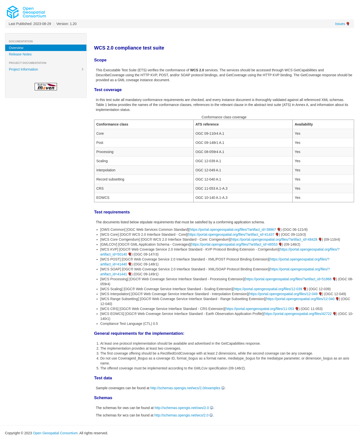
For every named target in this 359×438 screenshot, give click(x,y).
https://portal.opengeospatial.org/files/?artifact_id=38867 (233, 230)
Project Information (46, 69)
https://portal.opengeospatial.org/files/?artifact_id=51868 (288, 279)
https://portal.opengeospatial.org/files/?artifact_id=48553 (234, 244)
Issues (340, 24)
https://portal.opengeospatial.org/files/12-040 (300, 299)
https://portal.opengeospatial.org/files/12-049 (283, 294)
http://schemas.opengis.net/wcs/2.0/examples (185, 388)
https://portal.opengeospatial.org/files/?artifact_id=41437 (231, 234)
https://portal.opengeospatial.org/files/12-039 (268, 289)
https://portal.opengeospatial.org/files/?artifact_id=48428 (274, 239)
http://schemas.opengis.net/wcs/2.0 (181, 415)
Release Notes (20, 54)
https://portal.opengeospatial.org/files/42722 (298, 314)
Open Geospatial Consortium (55, 433)
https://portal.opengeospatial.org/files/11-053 (260, 309)
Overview (16, 48)
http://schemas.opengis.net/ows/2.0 (181, 408)
